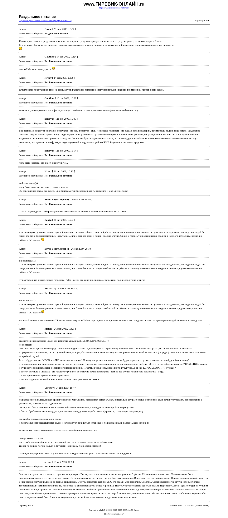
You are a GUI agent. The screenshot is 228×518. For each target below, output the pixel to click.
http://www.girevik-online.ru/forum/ (114, 8)
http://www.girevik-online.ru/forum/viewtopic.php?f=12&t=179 (45, 20)
